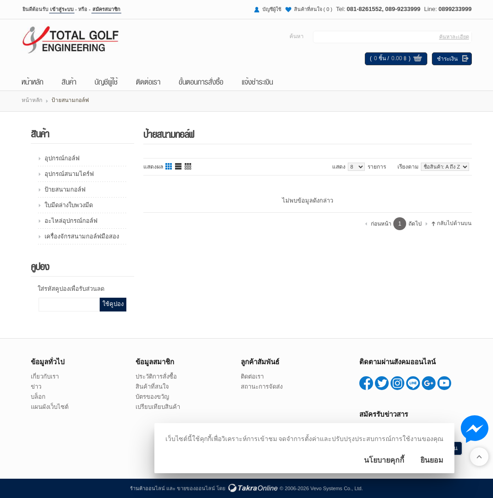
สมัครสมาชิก (106, 9)
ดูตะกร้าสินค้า (417, 59)
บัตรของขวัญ (152, 396)
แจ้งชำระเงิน (257, 81)
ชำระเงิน (447, 59)
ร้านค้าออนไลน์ (147, 488)
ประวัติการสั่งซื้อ (156, 376)
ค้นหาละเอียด (454, 37)
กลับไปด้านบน (454, 223)
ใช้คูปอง (113, 303)
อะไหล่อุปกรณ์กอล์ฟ (71, 220)
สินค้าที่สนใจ (313, 9)
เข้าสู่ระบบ (62, 9)
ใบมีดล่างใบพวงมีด (69, 205)
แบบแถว (178, 166)
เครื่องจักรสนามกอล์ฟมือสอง (82, 236)
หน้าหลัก (32, 81)
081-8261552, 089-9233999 (383, 9)
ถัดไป (415, 224)
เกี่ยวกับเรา (45, 376)
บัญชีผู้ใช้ (271, 9)
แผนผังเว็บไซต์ (49, 406)
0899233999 (454, 9)
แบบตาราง (188, 166)
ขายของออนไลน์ (196, 488)
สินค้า (69, 81)
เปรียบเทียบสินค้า (158, 406)
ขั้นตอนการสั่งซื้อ (201, 81)
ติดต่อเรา (148, 81)
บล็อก (38, 396)
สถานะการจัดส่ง (262, 386)
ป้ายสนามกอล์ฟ (65, 189)
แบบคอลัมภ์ (169, 166)
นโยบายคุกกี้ (384, 460)
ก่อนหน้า (381, 224)
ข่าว (36, 386)
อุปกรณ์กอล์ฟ (62, 158)
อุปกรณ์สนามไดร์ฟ (69, 173)
